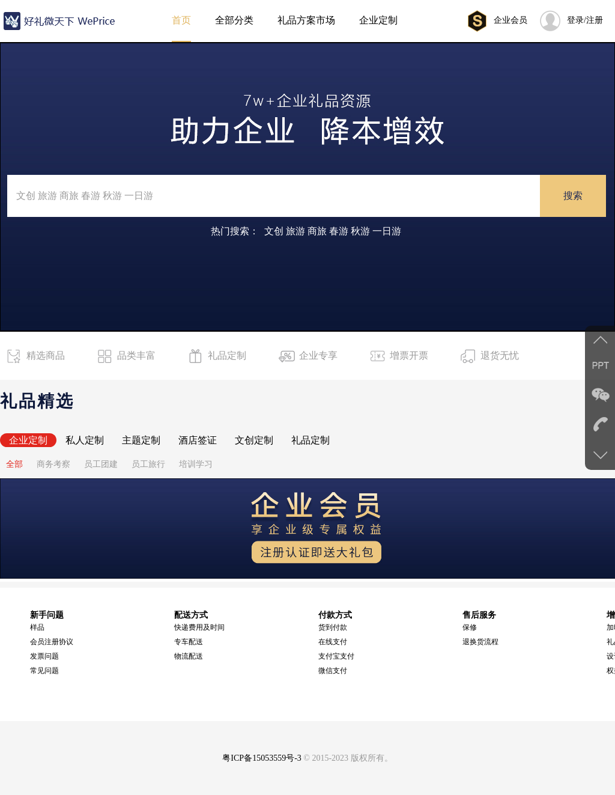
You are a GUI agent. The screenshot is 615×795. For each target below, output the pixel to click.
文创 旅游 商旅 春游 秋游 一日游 (332, 231)
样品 (37, 627)
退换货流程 (480, 642)
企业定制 (28, 440)
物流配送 (188, 656)
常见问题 (44, 670)
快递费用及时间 (199, 627)
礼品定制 (310, 440)
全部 (14, 464)
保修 (469, 627)
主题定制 (141, 440)
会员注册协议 (51, 642)
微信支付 (332, 670)
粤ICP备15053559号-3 (261, 758)
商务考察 (53, 464)
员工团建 (101, 464)
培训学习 (196, 464)
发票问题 (44, 656)
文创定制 (254, 440)
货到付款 (332, 627)
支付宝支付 (336, 656)
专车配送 (188, 642)
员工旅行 (148, 464)
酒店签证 (197, 440)
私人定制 (84, 440)
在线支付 (332, 642)
